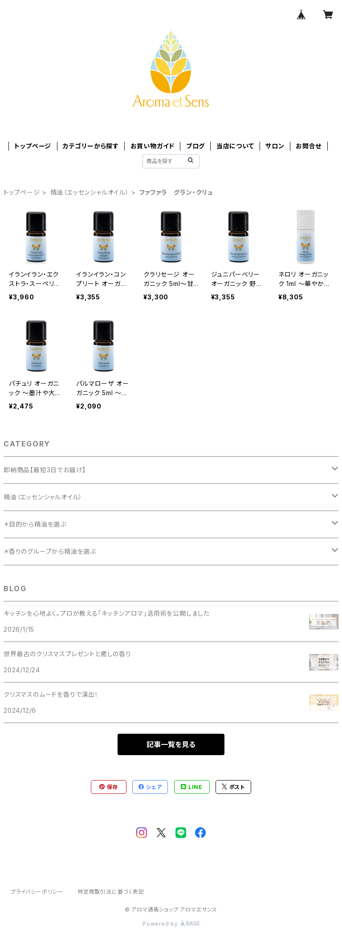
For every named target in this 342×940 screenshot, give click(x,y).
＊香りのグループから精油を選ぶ (50, 551)
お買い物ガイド (152, 146)
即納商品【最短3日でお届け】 (45, 470)
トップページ (32, 146)
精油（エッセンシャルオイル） (89, 192)
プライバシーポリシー (37, 891)
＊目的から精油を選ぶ (35, 524)
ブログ (195, 146)
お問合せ (309, 146)
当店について (235, 146)
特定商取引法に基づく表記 (110, 891)
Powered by (171, 923)
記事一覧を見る (171, 744)
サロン (274, 146)
